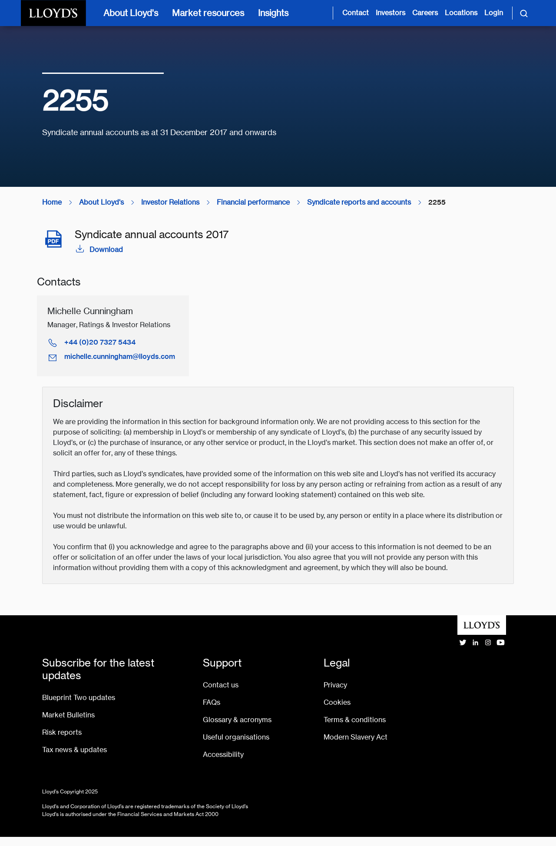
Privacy (335, 685)
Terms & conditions (355, 719)
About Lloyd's (101, 202)
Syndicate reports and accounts (359, 202)
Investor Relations (170, 202)
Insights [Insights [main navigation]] (273, 12)
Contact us (220, 685)
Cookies (337, 702)
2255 (437, 202)
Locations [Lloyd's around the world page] (461, 12)
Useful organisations (236, 737)
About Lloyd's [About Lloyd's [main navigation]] (130, 12)
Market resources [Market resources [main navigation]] (208, 12)
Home (52, 202)
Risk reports (62, 732)
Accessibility (223, 754)
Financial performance (253, 202)
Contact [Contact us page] (355, 12)
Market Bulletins (68, 715)
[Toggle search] (524, 13)
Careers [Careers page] (425, 12)
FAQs (211, 702)
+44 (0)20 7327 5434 (100, 342)
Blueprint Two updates (78, 697)
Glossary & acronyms (237, 719)
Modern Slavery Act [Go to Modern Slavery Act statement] (355, 737)
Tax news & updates (74, 749)
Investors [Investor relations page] (390, 12)
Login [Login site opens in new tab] (493, 12)
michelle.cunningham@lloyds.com (119, 356)
